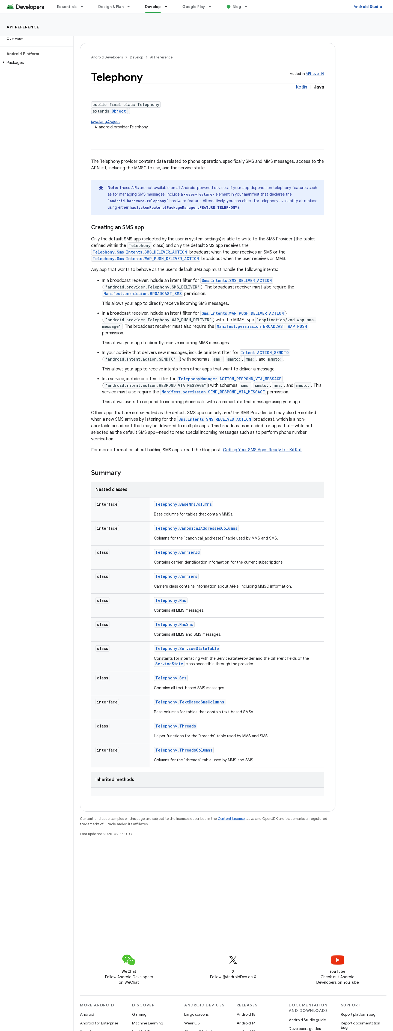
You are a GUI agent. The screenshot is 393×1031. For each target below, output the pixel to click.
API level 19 (315, 73)
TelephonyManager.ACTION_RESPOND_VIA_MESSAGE (229, 378)
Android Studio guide (307, 1019)
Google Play (193, 6)
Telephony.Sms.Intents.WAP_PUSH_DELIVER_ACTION (146, 258)
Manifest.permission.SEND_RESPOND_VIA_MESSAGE (213, 391)
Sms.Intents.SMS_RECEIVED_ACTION (214, 419)
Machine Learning (147, 1023)
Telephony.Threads (175, 726)
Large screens (196, 1014)
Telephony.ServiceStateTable (187, 648)
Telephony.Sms (170, 678)
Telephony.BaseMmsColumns (183, 504)
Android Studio (367, 6)
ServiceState (169, 663)
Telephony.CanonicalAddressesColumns (196, 528)
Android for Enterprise (99, 1023)
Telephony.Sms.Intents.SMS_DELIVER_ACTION (140, 252)
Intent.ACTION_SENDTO (265, 352)
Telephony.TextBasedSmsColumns (189, 702)
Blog (237, 6)
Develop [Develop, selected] (153, 6)
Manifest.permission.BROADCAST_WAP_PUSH (262, 326)
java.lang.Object (105, 121)
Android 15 (246, 1014)
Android (87, 1014)
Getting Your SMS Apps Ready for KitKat (262, 450)
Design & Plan (111, 6)
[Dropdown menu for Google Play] (212, 6)
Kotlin (301, 87)
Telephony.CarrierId (177, 552)
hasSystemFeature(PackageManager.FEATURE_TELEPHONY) (184, 207)
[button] (35, 62)
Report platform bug (358, 1014)
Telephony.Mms (170, 600)
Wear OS (192, 1023)
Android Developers (107, 57)
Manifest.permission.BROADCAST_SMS (142, 293)
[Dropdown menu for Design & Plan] (131, 6)
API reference (23, 27)
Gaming (139, 1014)
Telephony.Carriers (176, 576)
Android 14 (246, 1023)
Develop (136, 57)
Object (119, 111)
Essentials (67, 6)
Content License (231, 818)
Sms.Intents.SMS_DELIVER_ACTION (237, 280)
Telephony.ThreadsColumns (183, 750)
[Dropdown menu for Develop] (168, 6)
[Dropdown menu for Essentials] (84, 6)
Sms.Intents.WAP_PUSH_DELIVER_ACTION (243, 313)
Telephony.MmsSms (174, 624)
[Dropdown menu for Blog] (248, 6)
